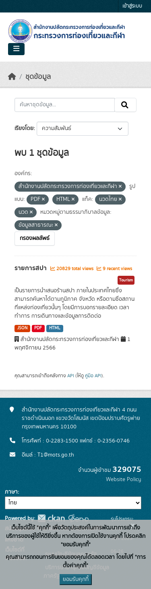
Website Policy (123, 479)
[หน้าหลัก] (12, 77)
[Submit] (125, 105)
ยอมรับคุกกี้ (76, 579)
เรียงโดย (23, 128)
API (70, 375)
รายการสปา (31, 268)
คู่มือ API (93, 375)
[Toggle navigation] (16, 49)
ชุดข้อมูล (38, 77)
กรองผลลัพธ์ (35, 238)
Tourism (126, 280)
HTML (54, 328)
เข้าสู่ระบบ (132, 6)
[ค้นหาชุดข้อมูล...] (64, 105)
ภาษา (11, 492)
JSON (22, 328)
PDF (38, 328)
